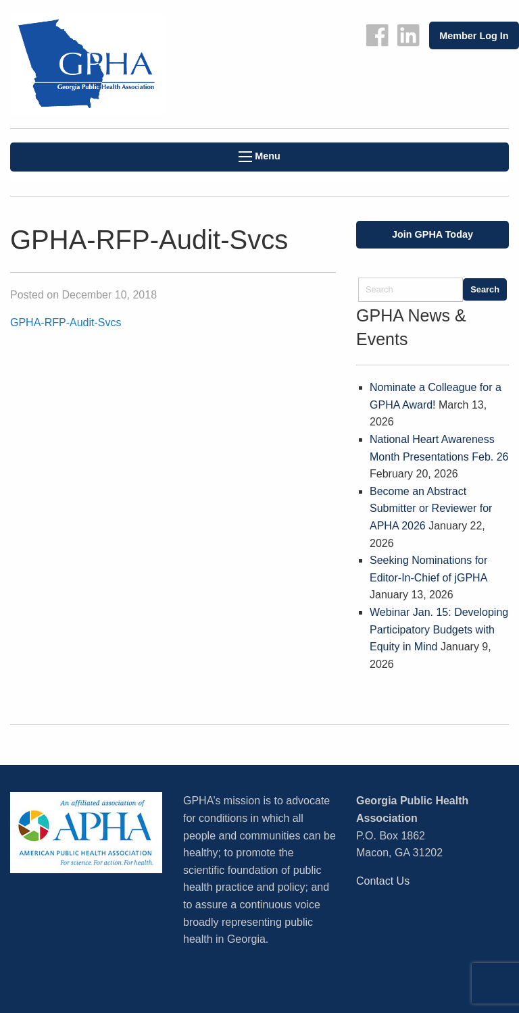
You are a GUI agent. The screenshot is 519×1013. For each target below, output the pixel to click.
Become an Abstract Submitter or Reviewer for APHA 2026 (431, 508)
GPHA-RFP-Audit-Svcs (65, 322)
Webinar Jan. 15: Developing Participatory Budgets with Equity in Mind (439, 629)
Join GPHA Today (432, 234)
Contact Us (383, 881)
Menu (259, 156)
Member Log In (473, 35)
